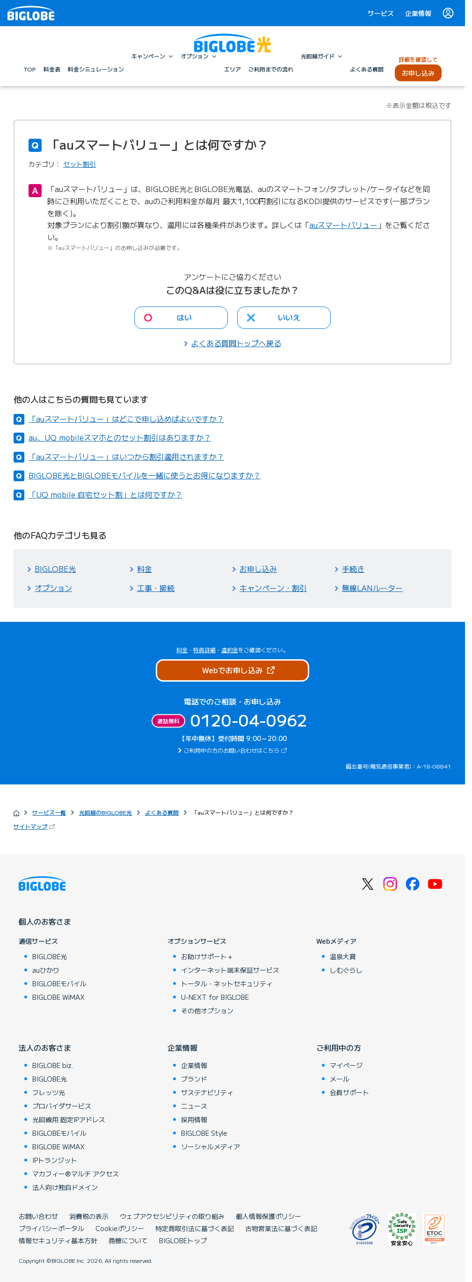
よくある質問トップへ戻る (236, 343)
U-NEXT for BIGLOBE (215, 997)
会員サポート (349, 1092)
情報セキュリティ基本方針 (58, 1240)
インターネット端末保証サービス (230, 970)
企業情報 (418, 13)
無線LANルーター (372, 587)
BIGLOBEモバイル (59, 983)
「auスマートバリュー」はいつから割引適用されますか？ (126, 456)
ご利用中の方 (338, 1047)
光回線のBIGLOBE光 (105, 812)
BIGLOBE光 (55, 568)
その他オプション (207, 1010)
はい (184, 317)
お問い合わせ (38, 1216)
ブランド (194, 1078)
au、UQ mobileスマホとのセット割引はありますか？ (120, 437)
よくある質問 (162, 812)
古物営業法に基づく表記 (281, 1228)
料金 (144, 568)
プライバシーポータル (51, 1228)
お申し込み (258, 568)
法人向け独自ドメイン (65, 1187)
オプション (53, 587)
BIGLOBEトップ (183, 1240)
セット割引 (79, 164)
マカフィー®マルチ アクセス (75, 1173)
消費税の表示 (89, 1216)
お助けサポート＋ (207, 956)
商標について (128, 1240)
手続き (353, 568)
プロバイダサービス (61, 1106)
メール (339, 1078)
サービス (381, 13)
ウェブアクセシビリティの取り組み (172, 1216)
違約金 (229, 650)
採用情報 (194, 1119)
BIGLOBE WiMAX (58, 997)
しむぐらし (346, 970)
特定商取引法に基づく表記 (194, 1228)
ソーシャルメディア (210, 1146)
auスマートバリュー (343, 224)
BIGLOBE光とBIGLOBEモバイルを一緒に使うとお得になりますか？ (145, 475)
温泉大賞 (343, 956)
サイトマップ (35, 826)
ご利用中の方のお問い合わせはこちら (236, 750)
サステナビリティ (207, 1092)
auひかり (45, 970)
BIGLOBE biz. (52, 1065)
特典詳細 (204, 650)
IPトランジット (54, 1160)
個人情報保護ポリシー (268, 1216)
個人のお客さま (45, 921)
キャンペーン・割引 (273, 587)
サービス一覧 (49, 812)
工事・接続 (155, 587)
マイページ (346, 1065)
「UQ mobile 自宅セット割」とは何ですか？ (105, 494)
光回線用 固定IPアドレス (68, 1119)
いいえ (289, 317)
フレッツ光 (48, 1092)
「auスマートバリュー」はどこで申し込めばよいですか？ (126, 418)
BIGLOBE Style (204, 1133)
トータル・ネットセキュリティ (227, 983)
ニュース (194, 1106)
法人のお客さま (45, 1047)
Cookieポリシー (119, 1228)
